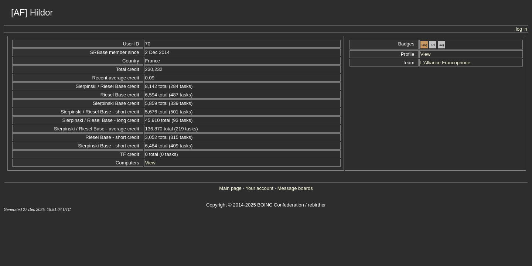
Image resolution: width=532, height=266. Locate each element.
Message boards (295, 188)
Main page (230, 188)
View (150, 163)
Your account (259, 188)
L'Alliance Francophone (445, 62)
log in (521, 29)
